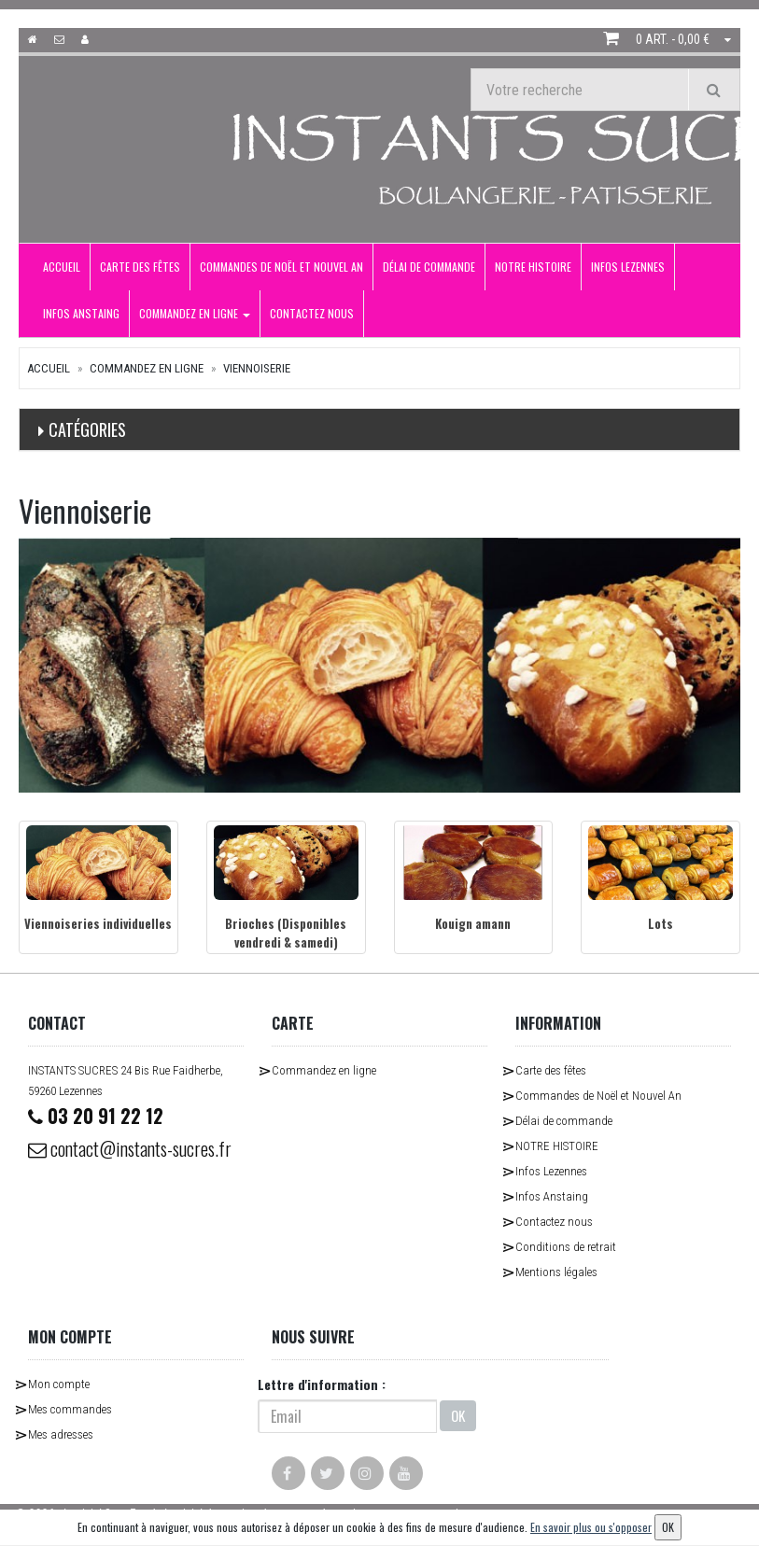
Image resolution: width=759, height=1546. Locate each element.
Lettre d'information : (322, 1384)
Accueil (61, 266)
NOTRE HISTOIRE (533, 266)
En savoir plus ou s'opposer (591, 1527)
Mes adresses (60, 1434)
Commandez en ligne (194, 313)
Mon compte (59, 1384)
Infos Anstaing (81, 313)
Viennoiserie (256, 368)
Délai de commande (429, 266)
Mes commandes (70, 1409)
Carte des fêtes (140, 266)
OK (458, 1415)
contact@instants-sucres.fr (130, 1148)
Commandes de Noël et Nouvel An (281, 266)
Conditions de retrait (565, 1247)
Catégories (87, 429)
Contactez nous (312, 313)
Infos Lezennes (628, 266)
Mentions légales (556, 1272)
